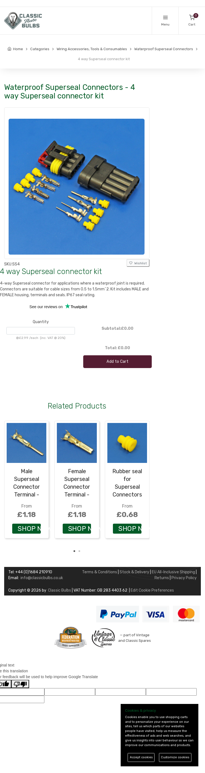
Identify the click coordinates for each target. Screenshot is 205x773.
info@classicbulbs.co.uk (42, 578)
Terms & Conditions (99, 572)
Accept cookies (141, 757)
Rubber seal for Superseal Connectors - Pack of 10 (127, 487)
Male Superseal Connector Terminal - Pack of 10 (26, 487)
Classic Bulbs (59, 590)
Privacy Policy (184, 578)
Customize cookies (175, 757)
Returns (162, 578)
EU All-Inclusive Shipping (173, 572)
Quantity (41, 322)
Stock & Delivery (134, 572)
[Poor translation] (20, 684)
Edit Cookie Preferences (152, 590)
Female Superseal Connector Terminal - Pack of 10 (77, 487)
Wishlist (138, 263)
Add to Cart (117, 361)
